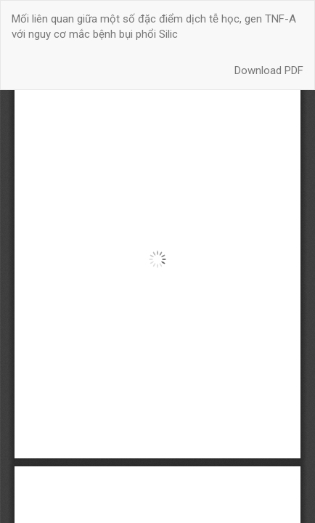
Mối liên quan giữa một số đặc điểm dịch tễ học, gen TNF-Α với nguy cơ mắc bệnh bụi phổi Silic (154, 26)
